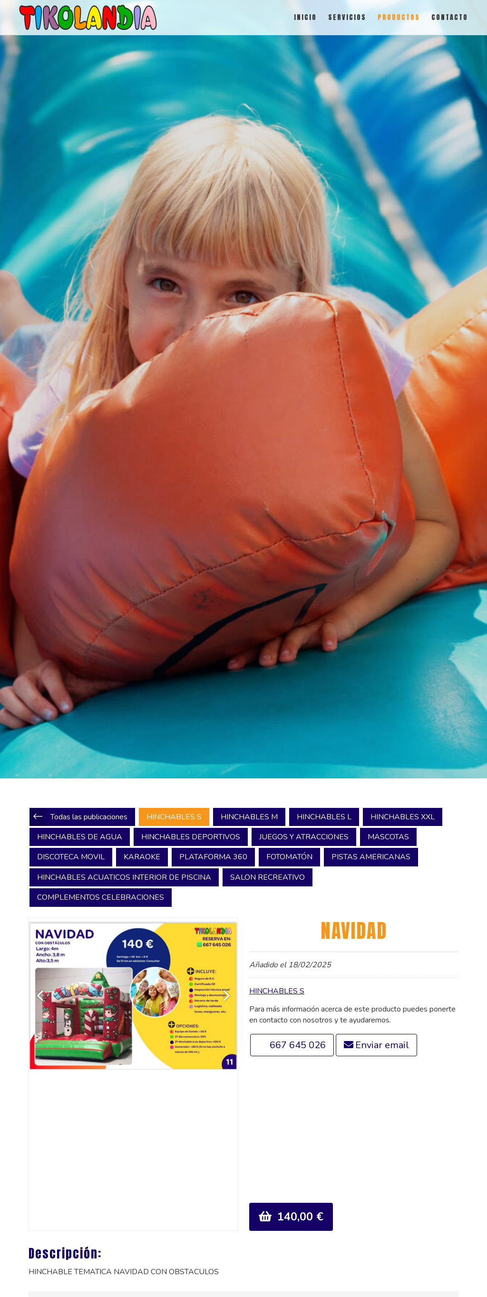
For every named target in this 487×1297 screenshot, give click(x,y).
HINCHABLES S (276, 991)
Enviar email (382, 1045)
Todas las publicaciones (88, 817)
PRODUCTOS (399, 17)
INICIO (305, 17)
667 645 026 (298, 1045)
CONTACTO (449, 17)
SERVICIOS (347, 17)
